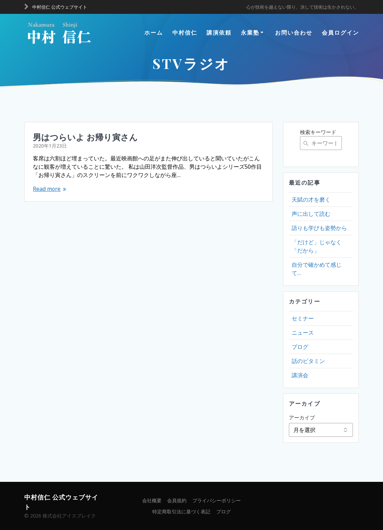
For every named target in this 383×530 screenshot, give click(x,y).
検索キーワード (318, 132)
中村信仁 (184, 32)
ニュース (303, 332)
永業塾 (250, 32)
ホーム (153, 32)
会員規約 (176, 500)
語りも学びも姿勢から (319, 228)
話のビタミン (308, 361)
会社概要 (152, 500)
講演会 (300, 375)
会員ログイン (340, 32)
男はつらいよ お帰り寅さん (85, 136)
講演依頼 (219, 32)
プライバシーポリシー (216, 500)
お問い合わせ (293, 32)
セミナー (303, 318)
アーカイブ (302, 417)
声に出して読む (311, 214)
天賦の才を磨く (311, 199)
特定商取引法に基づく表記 (181, 511)
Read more (47, 189)
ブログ (300, 347)
